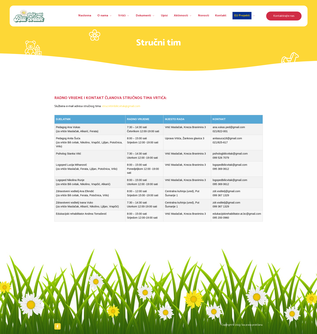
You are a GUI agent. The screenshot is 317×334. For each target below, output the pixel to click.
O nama (108, 15)
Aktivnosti (184, 15)
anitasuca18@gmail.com (227, 138)
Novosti (204, 15)
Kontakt (220, 15)
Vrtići (127, 15)
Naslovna (88, 15)
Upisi (166, 15)
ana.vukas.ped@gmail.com (229, 127)
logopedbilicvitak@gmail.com (230, 164)
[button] (284, 16)
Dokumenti (147, 15)
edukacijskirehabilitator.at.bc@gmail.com (237, 213)
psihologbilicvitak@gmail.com (230, 153)
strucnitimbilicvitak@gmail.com (121, 106)
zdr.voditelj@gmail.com (226, 191)
